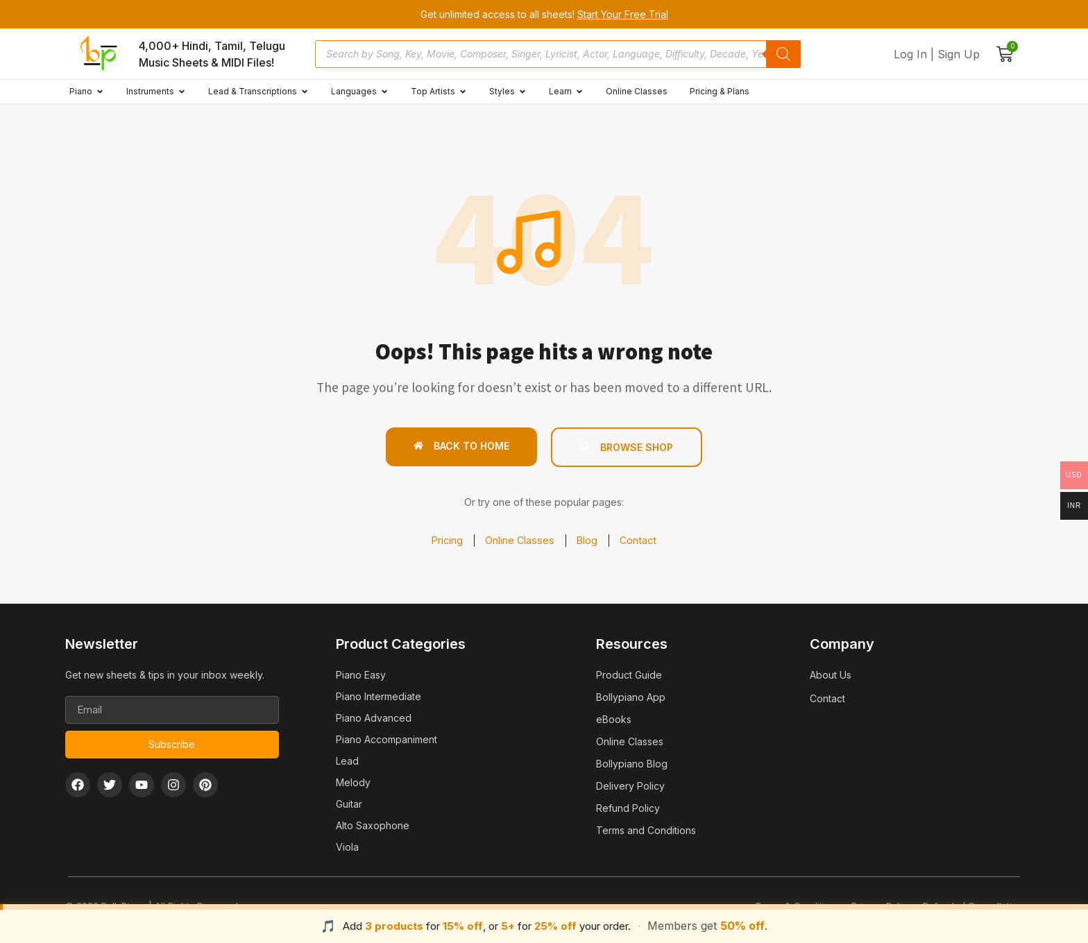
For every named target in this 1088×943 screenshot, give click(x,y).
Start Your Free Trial (622, 14)
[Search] (783, 54)
